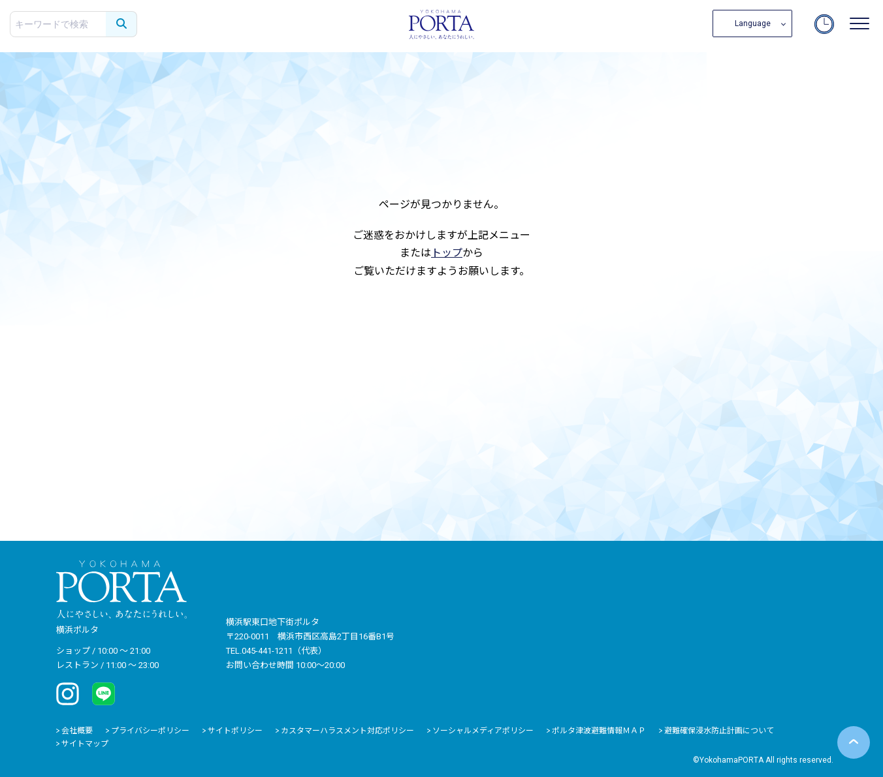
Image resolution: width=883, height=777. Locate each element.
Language (753, 23)
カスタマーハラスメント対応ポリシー (347, 730)
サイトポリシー (235, 730)
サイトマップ (84, 743)
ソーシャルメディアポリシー (483, 730)
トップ (446, 253)
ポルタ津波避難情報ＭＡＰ (599, 730)
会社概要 (77, 730)
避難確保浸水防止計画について (719, 730)
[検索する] (121, 24)
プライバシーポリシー (150, 730)
